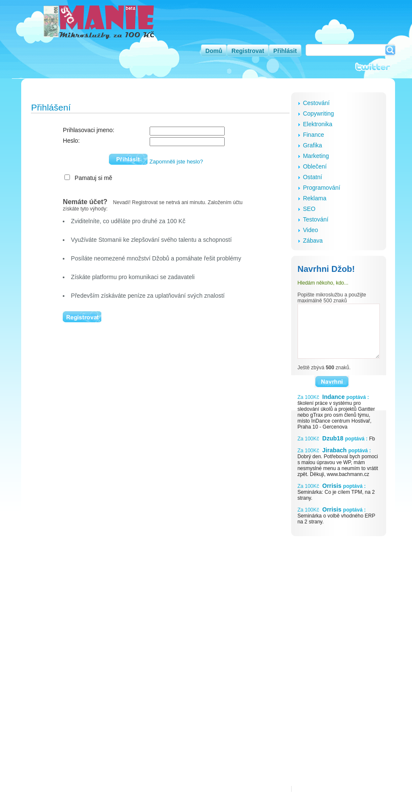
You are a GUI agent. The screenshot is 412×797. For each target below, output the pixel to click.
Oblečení (315, 166)
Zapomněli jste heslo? (176, 161)
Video (310, 230)
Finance (313, 134)
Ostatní (312, 177)
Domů (214, 50)
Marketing (316, 155)
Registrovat (248, 50)
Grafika (312, 145)
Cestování (316, 103)
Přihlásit (285, 50)
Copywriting (318, 113)
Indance (333, 396)
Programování (321, 187)
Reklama (314, 198)
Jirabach (334, 450)
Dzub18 (332, 438)
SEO (309, 208)
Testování (315, 219)
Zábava (313, 240)
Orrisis (331, 485)
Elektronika (317, 124)
